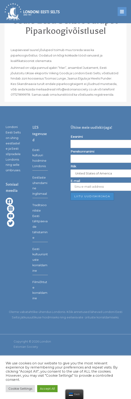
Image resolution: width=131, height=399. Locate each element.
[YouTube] (10, 216)
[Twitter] (10, 223)
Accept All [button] (47, 388)
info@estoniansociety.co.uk (76, 89)
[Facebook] (9, 201)
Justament (90, 67)
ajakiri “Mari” (57, 67)
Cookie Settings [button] (20, 388)
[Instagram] (10, 208)
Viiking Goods (59, 73)
